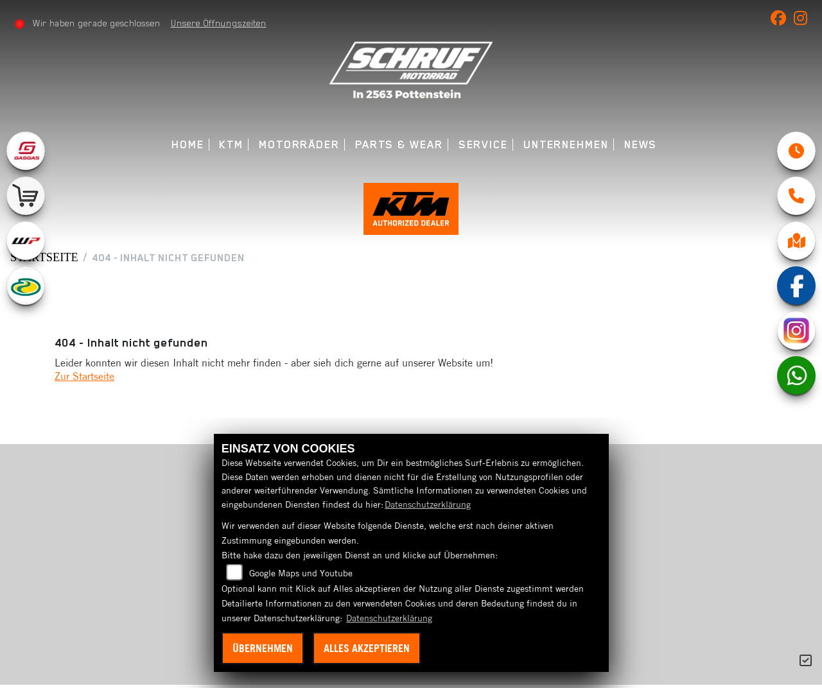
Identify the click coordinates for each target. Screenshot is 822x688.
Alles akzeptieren (367, 648)
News (641, 145)
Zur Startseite (84, 379)
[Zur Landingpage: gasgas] (25, 151)
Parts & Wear (399, 145)
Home (187, 145)
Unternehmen (566, 145)
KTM (231, 145)
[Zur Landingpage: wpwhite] (25, 240)
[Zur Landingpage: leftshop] (25, 195)
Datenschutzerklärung (428, 504)
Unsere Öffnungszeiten (219, 23)
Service (483, 145)
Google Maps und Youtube (301, 573)
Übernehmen (262, 648)
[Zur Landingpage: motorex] (25, 285)
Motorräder (299, 145)
